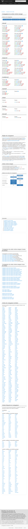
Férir (3, 462)
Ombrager (16, 371)
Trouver (16, 437)
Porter (3, 431)
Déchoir (16, 459)
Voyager (10, 401)
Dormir (3, 460)
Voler (3, 438)
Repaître (10, 475)
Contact (25, 527)
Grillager (3, 355)
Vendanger (16, 399)
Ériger (9, 346)
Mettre (16, 466)
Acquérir (16, 450)
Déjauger (16, 325)
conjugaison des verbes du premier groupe (13, 140)
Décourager (16, 322)
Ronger (16, 392)
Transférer (3, 437)
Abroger (3, 307)
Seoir (3, 477)
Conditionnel (5, 77)
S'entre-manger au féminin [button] (7, 19)
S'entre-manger (4, 3)
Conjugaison (10, 3)
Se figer (10, 349)
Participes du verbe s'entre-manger (7, 293)
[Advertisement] (14, 7)
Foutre (16, 462)
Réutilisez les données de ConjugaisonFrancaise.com (8, 511)
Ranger (16, 382)
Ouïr (2, 469)
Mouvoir (10, 467)
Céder (9, 415)
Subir (9, 447)
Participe (4, 106)
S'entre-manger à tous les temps (8, 228)
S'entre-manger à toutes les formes (9, 227)
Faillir (3, 461)
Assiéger (16, 414)
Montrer (10, 429)
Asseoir (16, 451)
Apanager (10, 312)
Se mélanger (4, 367)
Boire (3, 452)
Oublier (16, 429)
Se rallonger (4, 382)
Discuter (16, 423)
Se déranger (10, 330)
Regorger (10, 388)
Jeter (15, 416)
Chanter (10, 421)
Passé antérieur (17, 41)
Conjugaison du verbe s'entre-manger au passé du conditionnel (11, 284)
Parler (3, 430)
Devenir (3, 485)
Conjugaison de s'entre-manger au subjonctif (10, 223)
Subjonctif (4, 58)
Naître (16, 468)
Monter (3, 429)
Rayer (9, 432)
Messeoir (3, 468)
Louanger (3, 364)
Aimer (3, 414)
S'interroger (3, 359)
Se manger (3, 365)
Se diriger (16, 333)
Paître (16, 469)
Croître (3, 458)
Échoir (9, 460)
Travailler (10, 437)
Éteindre (16, 485)
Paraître (16, 486)
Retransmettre (11, 491)
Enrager (16, 342)
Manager (10, 365)
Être (9, 411)
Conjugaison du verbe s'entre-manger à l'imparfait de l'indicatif (11, 270)
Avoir (3, 411)
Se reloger (3, 389)
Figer (3, 349)
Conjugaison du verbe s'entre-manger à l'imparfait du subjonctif (11, 279)
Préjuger (10, 376)
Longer (16, 363)
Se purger (10, 380)
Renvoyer (16, 433)
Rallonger (16, 381)
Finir (2, 441)
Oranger (3, 372)
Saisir (3, 447)
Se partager (10, 374)
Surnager (3, 397)
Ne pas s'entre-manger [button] (15, 19)
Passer (10, 430)
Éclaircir (16, 442)
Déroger (16, 330)
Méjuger (3, 366)
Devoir (3, 459)
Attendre (10, 483)
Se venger (10, 399)
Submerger (3, 396)
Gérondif (4, 114)
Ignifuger (16, 356)
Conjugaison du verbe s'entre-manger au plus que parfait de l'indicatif (12, 271)
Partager (3, 374)
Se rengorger (4, 391)
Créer (16, 415)
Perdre (9, 487)
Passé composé (18, 25)
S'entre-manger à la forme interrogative (7, 257)
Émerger (10, 338)
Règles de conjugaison (8, 135)
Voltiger (3, 401)
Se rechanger (17, 384)
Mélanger (16, 366)
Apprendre (3, 483)
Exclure (3, 486)
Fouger (10, 350)
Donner (10, 424)
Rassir (3, 474)
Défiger (3, 324)
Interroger (16, 358)
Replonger (3, 392)
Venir (3, 493)
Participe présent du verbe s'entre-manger (8, 294)
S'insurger (10, 358)
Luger (9, 364)
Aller (2, 450)
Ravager (16, 383)
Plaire (16, 470)
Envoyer (10, 416)
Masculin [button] (13, 180)
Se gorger (16, 354)
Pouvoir (3, 470)
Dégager (10, 324)
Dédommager (10, 323)
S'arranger (10, 313)
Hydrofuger (10, 356)
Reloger (16, 388)
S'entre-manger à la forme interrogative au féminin (9, 259)
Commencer (4, 422)
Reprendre (3, 491)
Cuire (9, 453)
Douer (3, 416)
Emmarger (16, 338)
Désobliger (10, 332)
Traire (16, 479)
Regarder (3, 433)
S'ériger (16, 346)
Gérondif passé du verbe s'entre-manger (8, 298)
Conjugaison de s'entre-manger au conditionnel (10, 224)
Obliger (3, 371)
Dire (9, 459)
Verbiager (3, 400)
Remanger (10, 389)
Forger (16, 349)
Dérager (16, 329)
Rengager (10, 390)
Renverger (10, 391)
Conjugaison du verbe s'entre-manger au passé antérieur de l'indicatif (12, 273)
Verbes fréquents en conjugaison (8, 230)
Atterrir (3, 442)
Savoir (16, 476)
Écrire (16, 460)
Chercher (16, 421)
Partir (3, 487)
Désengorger (4, 332)
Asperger (16, 314)
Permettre (16, 487)
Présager (16, 376)
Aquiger (16, 312)
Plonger (16, 375)
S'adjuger (3, 308)
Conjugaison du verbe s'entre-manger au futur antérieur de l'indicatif (11, 275)
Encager (10, 339)
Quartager (16, 380)
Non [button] (13, 183)
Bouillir (16, 452)
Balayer (3, 421)
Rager (3, 381)
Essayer (10, 425)
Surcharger (16, 396)
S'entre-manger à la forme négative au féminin (8, 258)
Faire (9, 461)
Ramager (10, 382)
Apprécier (10, 414)
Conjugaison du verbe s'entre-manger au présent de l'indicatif (10, 268)
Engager (10, 340)
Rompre (10, 476)
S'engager (16, 340)
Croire (16, 457)
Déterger (16, 332)
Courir (3, 457)
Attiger (9, 315)
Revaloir (3, 476)
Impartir (16, 441)
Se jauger (16, 359)
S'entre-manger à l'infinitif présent (7, 290)
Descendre (16, 484)
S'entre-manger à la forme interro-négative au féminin (9, 261)
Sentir (9, 477)
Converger (3, 321)
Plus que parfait (17, 33)
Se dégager (16, 324)
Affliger (16, 308)
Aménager (3, 312)
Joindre (3, 466)
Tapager (16, 397)
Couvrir (10, 457)
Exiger (9, 348)
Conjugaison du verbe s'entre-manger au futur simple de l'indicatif (11, 274)
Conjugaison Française (8, 1)
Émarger (3, 338)
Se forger (3, 350)
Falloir (16, 461)
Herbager (3, 356)
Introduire (10, 486)
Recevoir (10, 474)
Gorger (10, 354)
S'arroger (10, 314)
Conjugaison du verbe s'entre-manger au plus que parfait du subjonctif (12, 280)
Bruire (3, 453)
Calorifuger (16, 317)
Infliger (3, 358)
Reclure (16, 474)
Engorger (3, 341)
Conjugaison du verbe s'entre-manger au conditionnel (9, 282)
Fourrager (16, 350)
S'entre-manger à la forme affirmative (7, 254)
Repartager (16, 391)
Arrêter (10, 420)
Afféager (10, 308)
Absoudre (10, 450)
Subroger (10, 396)
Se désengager (17, 331)
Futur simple (5, 48)
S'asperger (3, 315)
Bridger (10, 317)
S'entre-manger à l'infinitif (5, 289)
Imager (3, 357)
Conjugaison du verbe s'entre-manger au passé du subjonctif (10, 278)
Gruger (10, 355)
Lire (9, 466)
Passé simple (5, 41)
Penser (16, 430)
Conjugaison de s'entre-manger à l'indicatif (10, 222)
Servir (16, 477)
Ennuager (3, 342)
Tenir (9, 479)
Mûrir (15, 443)
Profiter (3, 432)
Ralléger (10, 381)
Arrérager (3, 314)
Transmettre (16, 492)
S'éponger (3, 346)
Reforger (3, 388)
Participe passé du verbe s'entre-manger (8, 295)
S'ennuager (10, 342)
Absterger (10, 307)
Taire (3, 479)
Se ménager (16, 367)
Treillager (10, 398)
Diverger (3, 334)
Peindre (10, 470)
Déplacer (10, 423)
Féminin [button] (20, 180)
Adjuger (16, 307)
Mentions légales (11, 527)
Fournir (10, 443)
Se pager (10, 373)
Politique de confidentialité (18, 527)
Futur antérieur (17, 48)
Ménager (10, 367)
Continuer (10, 422)
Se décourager (4, 323)
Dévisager (3, 333)
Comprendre (16, 483)
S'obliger (10, 371)
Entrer (3, 425)
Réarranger (3, 384)
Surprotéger (10, 397)
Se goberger (4, 354)
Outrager (10, 372)
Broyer (3, 415)
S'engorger (10, 341)
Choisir (10, 442)
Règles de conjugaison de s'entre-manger (10, 221)
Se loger (10, 363)
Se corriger (16, 321)
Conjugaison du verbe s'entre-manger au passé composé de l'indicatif (12, 269)
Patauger (16, 374)
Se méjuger (10, 366)
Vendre (10, 493)
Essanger (3, 347)
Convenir (3, 484)
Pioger (9, 375)
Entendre (10, 485)
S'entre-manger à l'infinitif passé (6, 291)
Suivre (9, 478)
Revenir (16, 491)
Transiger (3, 398)
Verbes (15, 3)
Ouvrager (16, 372)
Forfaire (10, 462)
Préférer (16, 431)
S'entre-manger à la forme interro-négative (8, 260)
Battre (9, 452)
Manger (16, 364)
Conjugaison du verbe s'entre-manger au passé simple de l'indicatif (11, 272)
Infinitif (3, 97)
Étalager (3, 348)
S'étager (16, 347)
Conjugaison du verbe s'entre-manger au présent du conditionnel (11, 283)
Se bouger (16, 316)
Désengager (10, 331)
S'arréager (16, 313)
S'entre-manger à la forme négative (7, 256)
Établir (3, 443)
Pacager (16, 373)
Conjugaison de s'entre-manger (8, 220)
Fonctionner (16, 425)
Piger (3, 375)
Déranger (3, 330)
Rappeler (16, 432)
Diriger (9, 333)
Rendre (3, 475)
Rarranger (10, 383)
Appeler (3, 420)
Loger (3, 363)
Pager (3, 373)
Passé (15, 60)
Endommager (4, 340)
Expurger (16, 348)
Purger (3, 380)
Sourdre (3, 478)
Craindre (10, 458)
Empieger (3, 339)
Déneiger (3, 329)
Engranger (16, 341)
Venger (3, 399)
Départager (10, 329)
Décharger (3, 322)
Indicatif (4, 23)
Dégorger (3, 325)
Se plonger (3, 376)
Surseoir (16, 478)
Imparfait (4, 33)
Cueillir (16, 458)
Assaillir (10, 451)
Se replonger (10, 392)
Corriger (10, 321)
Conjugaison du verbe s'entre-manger (12, 14)
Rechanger (10, 384)
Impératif (4, 88)
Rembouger (16, 389)
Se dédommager (17, 323)
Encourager (16, 339)
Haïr (9, 441)
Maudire (16, 467)
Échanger (10, 334)
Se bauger (3, 316)
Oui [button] (19, 183)
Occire (9, 469)
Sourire (10, 492)
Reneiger (3, 390)
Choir (15, 453)
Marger (16, 365)
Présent (4, 25)
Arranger (3, 313)
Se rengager (16, 390)
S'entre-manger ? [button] (22, 19)
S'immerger (16, 357)
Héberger (16, 355)
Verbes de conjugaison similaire (8, 229)
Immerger (10, 357)
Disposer (3, 424)
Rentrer (10, 433)
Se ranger (3, 383)
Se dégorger (10, 325)
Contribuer (16, 422)
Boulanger (3, 317)
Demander (3, 423)
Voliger (16, 400)
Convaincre (10, 484)
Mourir (3, 467)
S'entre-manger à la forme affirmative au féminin (9, 255)
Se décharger (10, 322)
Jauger (10, 359)
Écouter (16, 424)
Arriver (16, 420)
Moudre (10, 468)
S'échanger (16, 334)
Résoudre (16, 475)
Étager (9, 347)
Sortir (3, 492)
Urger (16, 398)
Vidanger (10, 400)
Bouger (10, 316)
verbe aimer (24, 138)
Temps (19, 3)
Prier (9, 431)
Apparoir (3, 451)
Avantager (16, 315)
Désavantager (4, 331)
